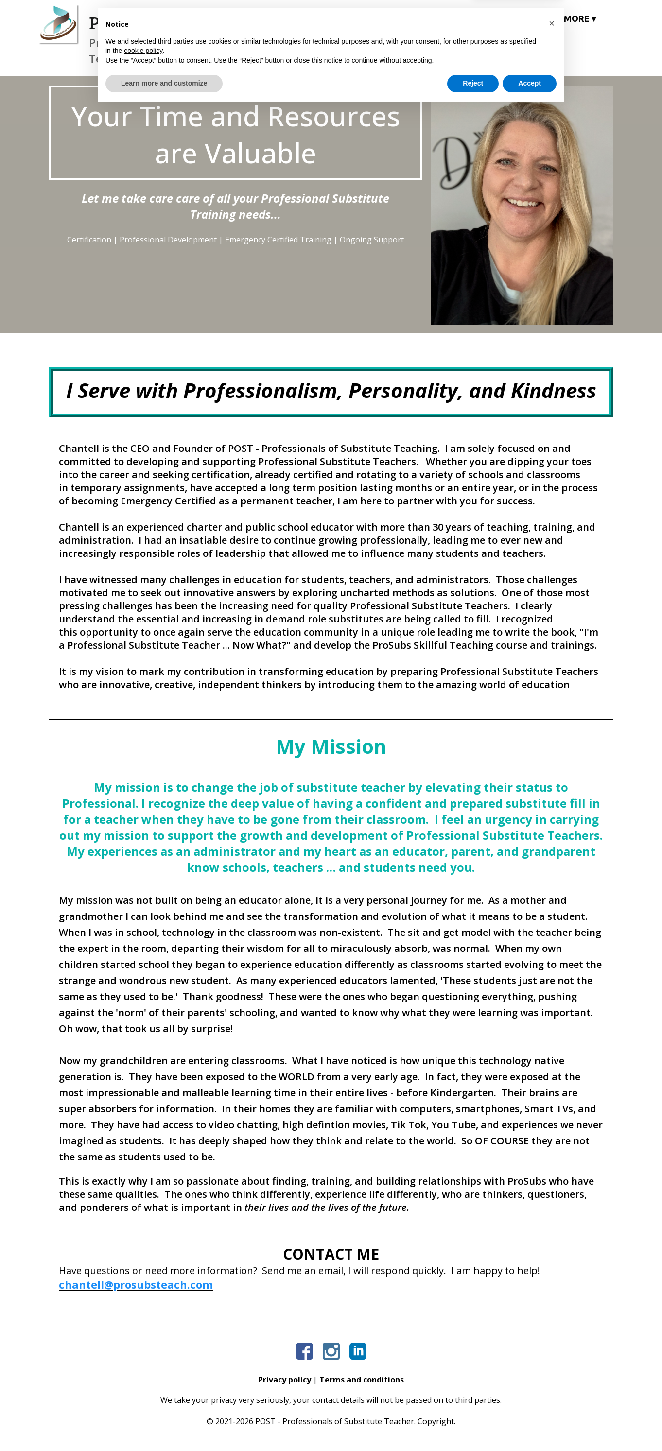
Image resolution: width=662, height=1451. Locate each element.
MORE (580, 18)
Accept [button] (529, 1424)
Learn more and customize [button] (164, 1424)
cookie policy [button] (143, 1392)
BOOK (527, 18)
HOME (331, 18)
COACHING (464, 18)
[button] (551, 1364)
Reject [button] (473, 1424)
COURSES (391, 18)
